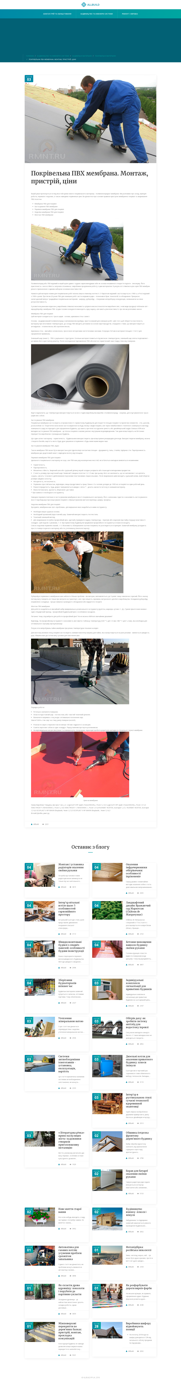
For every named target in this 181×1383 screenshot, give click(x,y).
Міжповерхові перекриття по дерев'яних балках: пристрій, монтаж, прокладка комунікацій (70, 1331)
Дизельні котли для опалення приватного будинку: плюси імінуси (139, 1061)
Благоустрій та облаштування (57, 14)
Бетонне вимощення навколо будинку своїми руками (138, 945)
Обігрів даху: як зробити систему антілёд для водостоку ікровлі (137, 1023)
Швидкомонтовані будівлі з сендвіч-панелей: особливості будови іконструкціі (71, 946)
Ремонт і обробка (130, 14)
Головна (30, 56)
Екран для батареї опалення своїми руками (137, 1173)
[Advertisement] (90, 37)
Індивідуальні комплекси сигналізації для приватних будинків (139, 985)
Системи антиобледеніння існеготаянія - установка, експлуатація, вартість (69, 1064)
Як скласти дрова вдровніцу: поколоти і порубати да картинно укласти (71, 1290)
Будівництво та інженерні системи (97, 14)
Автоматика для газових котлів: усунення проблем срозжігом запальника (70, 1253)
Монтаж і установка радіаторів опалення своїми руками (71, 867)
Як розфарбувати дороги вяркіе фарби (139, 1287)
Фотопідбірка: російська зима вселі (138, 1249)
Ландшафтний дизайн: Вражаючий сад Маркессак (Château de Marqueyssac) (138, 908)
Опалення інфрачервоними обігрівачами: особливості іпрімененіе (136, 870)
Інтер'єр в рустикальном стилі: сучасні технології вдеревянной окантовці (139, 1100)
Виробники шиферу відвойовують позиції (138, 1326)
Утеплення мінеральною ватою (70, 1020)
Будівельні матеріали (82, 56)
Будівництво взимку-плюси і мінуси (136, 1212)
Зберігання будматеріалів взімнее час (67, 983)
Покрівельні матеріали (105, 56)
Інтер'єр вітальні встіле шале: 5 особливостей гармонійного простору (69, 908)
